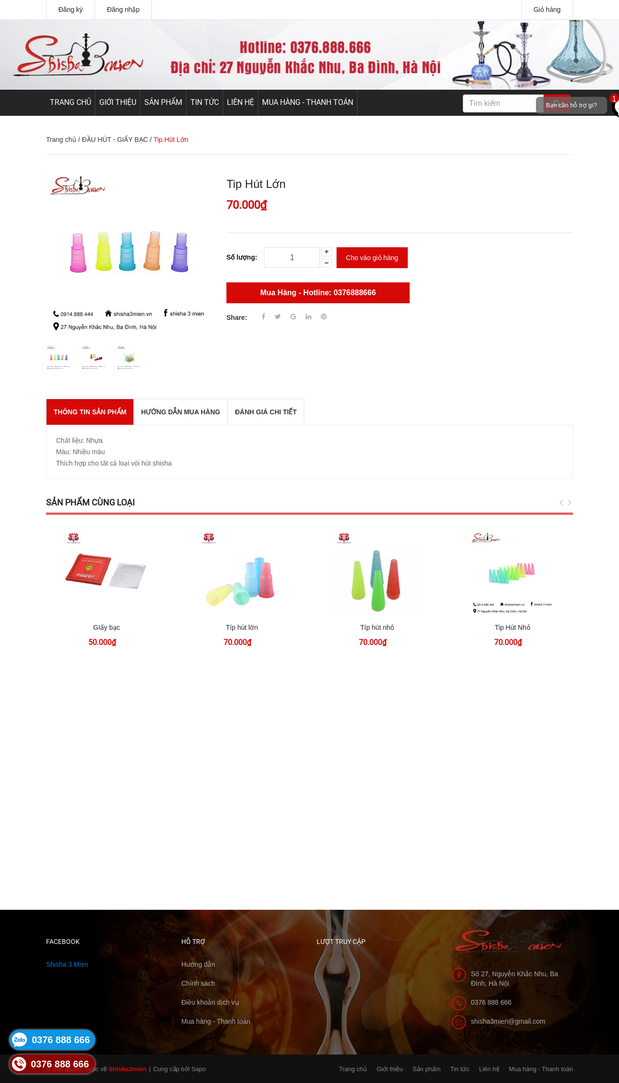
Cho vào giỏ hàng (372, 257)
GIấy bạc (106, 627)
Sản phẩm (163, 102)
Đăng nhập (123, 9)
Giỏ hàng (547, 9)
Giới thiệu (117, 102)
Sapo (198, 1069)
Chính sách (198, 983)
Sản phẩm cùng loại (90, 502)
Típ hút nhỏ (377, 627)
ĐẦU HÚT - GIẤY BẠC (115, 139)
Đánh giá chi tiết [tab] (266, 412)
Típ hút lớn (242, 627)
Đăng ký (70, 9)
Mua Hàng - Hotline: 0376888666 (318, 293)
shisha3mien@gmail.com (508, 1021)
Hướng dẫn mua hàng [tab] (180, 412)
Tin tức (204, 102)
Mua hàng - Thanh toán (307, 102)
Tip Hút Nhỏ (512, 627)
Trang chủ (70, 102)
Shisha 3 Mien (67, 964)
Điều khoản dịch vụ (210, 1002)
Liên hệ (240, 102)
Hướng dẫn (198, 964)
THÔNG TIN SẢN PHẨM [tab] (90, 412)
